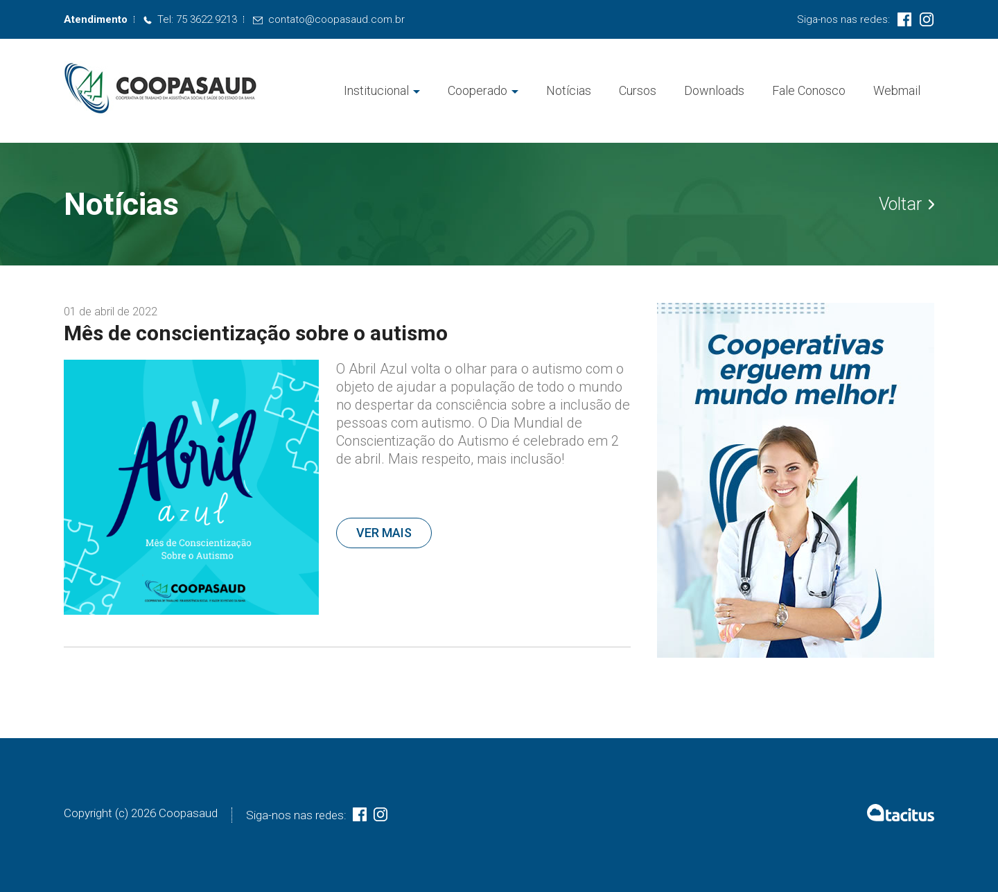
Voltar (906, 204)
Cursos (637, 90)
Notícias (568, 90)
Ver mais (384, 532)
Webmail (896, 90)
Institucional (376, 90)
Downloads (714, 90)
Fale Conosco (809, 90)
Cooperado (477, 90)
